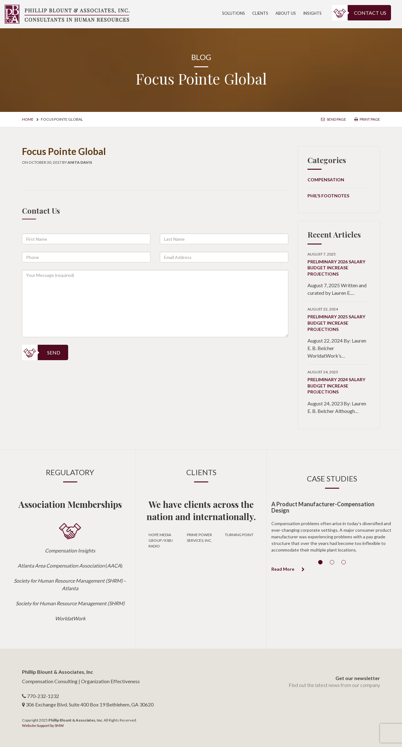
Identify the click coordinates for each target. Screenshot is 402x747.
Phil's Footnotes (328, 195)
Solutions (233, 13)
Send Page (333, 119)
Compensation (325, 179)
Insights (312, 13)
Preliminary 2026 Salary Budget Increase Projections (336, 268)
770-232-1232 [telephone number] (43, 696)
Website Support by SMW (43, 725)
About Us (285, 13)
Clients (260, 13)
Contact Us (370, 13)
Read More (288, 569)
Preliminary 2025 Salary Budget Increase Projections (336, 323)
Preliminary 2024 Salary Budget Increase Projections (336, 385)
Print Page (367, 119)
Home (28, 119)
